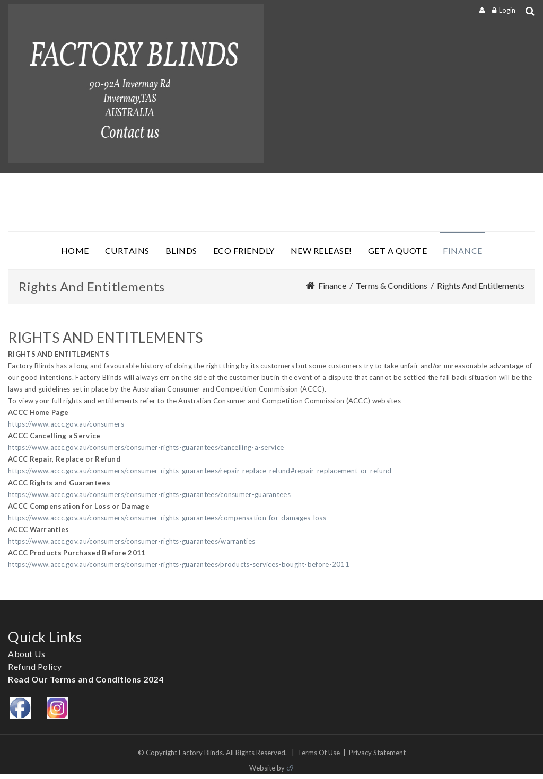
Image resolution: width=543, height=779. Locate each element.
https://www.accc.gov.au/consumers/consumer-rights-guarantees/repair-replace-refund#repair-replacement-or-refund (199, 470)
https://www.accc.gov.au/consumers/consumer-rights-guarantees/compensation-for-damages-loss (167, 518)
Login (507, 10)
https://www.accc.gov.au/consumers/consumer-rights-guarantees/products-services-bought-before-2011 (178, 564)
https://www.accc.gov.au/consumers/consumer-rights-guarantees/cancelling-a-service (146, 447)
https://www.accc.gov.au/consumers (66, 424)
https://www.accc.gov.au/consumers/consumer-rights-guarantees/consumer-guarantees (149, 494)
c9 (290, 768)
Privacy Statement (377, 752)
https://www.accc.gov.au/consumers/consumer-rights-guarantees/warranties (131, 541)
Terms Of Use (318, 752)
